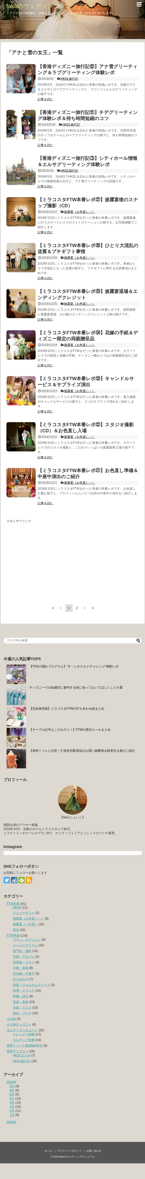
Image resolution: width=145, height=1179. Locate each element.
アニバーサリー (24, 913)
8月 (12, 1090)
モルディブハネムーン (22, 1030)
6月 (12, 1094)
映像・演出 (20, 996)
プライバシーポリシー (69, 1150)
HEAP (17, 907)
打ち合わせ (20, 979)
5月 (12, 1098)
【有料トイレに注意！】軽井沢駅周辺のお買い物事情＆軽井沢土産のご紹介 (82, 750)
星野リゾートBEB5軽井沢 (25, 1045)
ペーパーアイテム (25, 945)
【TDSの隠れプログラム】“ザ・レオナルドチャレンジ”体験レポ (74, 666)
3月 (12, 1106)
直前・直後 (20, 1002)
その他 (11, 1019)
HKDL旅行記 (69, 78)
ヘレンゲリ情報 (24, 1034)
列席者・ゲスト (24, 962)
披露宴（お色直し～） (79, 212)
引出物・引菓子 (24, 973)
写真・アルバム (24, 956)
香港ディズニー (17, 1051)
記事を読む (45, 99)
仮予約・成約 (22, 951)
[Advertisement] (36, 559)
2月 (12, 1110)
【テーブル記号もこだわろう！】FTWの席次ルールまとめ (70, 729)
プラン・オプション (27, 939)
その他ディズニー (19, 1024)
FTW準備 (13, 935)
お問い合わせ (93, 1150)
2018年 (12, 1122)
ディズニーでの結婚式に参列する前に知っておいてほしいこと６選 (76, 687)
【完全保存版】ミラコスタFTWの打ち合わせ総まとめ (67, 708)
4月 (12, 1102)
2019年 (12, 1082)
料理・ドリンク (24, 990)
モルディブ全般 (24, 1040)
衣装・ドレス (22, 1007)
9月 (12, 1086)
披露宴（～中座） (25, 924)
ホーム (48, 1150)
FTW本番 (13, 903)
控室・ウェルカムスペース (31, 985)
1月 (12, 1115)
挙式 (16, 930)
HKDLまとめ (22, 1055)
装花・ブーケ (22, 1013)
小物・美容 (20, 968)
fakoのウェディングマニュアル (48, 6)
